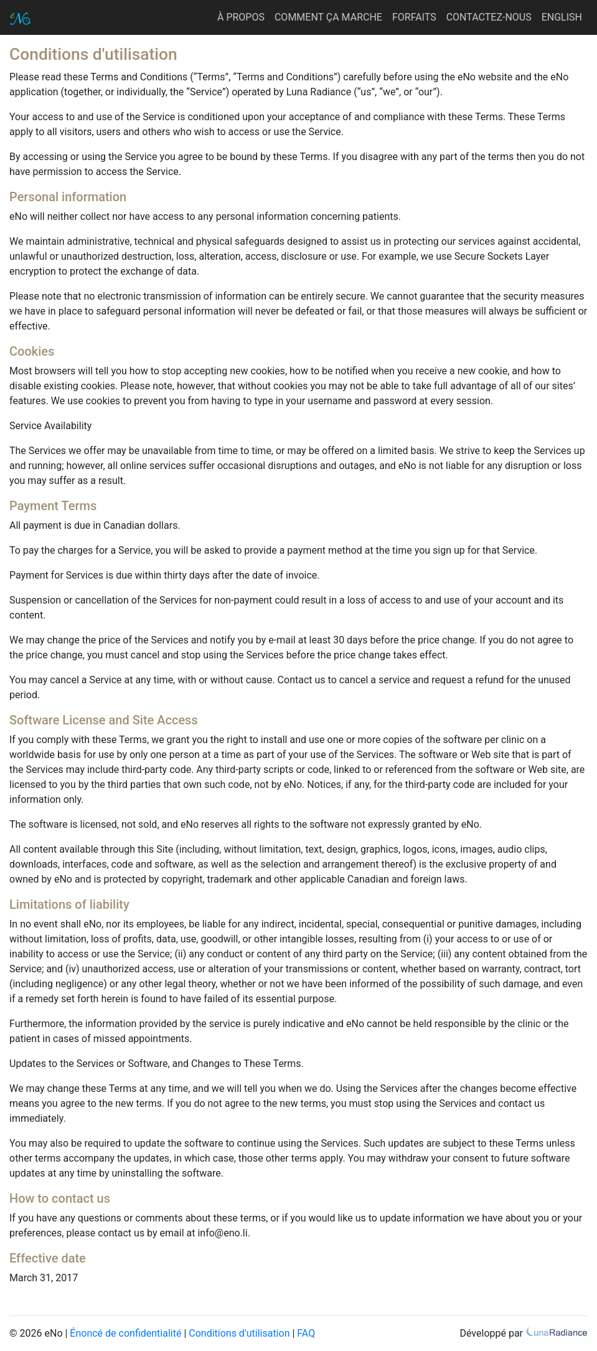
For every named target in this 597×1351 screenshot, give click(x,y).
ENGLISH (562, 17)
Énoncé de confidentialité (125, 1333)
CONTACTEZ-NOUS (489, 17)
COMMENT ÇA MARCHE (328, 17)
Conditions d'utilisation (239, 1333)
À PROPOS (241, 17)
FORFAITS (414, 17)
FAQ (306, 1333)
